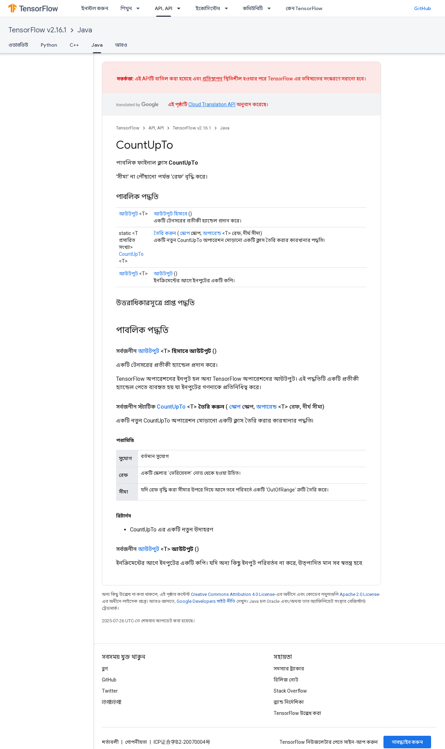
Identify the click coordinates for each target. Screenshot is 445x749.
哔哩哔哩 (111, 702)
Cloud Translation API (211, 104)
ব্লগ (105, 668)
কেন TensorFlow (304, 8)
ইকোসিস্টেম (207, 8)
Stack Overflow (290, 691)
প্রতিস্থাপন (212, 78)
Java (85, 30)
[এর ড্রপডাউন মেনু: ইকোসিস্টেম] (228, 8)
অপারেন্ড (212, 233)
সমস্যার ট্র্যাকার (289, 668)
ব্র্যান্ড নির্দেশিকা (289, 702)
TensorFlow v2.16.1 (37, 30)
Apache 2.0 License (359, 594)
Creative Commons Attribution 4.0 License (233, 594)
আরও (121, 45)
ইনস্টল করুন (94, 8)
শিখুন (126, 8)
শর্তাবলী (110, 742)
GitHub (422, 8)
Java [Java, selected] (97, 45)
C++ (74, 45)
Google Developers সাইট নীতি (206, 601)
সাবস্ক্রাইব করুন (407, 742)
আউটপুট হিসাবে (170, 213)
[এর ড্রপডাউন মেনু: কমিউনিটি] (271, 8)
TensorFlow (127, 128)
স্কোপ (185, 233)
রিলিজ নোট (286, 680)
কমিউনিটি (253, 8)
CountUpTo (131, 254)
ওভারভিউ (18, 45)
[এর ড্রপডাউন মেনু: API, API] (180, 8)
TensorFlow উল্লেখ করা (297, 713)
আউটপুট (128, 213)
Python (49, 45)
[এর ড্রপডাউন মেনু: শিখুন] (140, 8)
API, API (156, 128)
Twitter (110, 691)
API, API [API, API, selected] (163, 8)
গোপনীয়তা (136, 742)
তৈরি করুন (165, 233)
